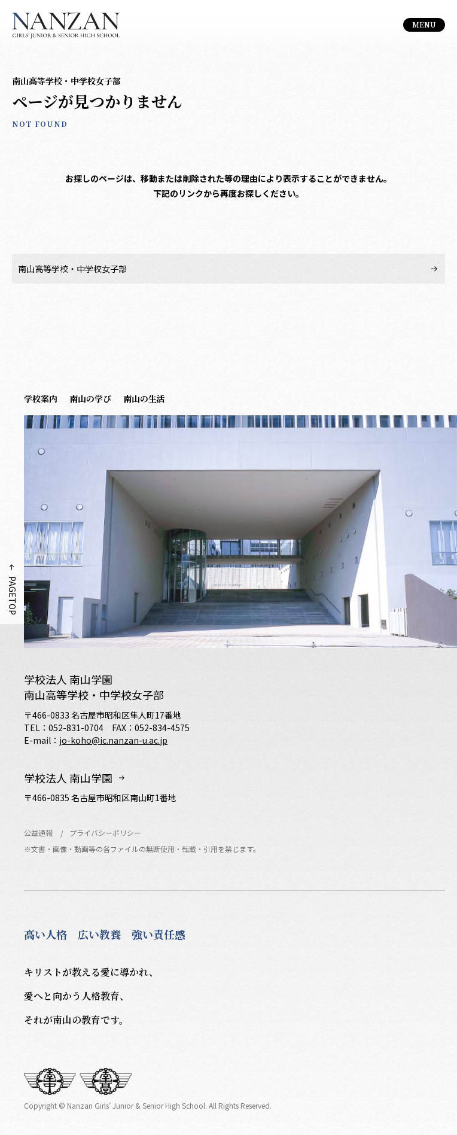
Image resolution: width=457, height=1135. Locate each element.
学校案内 (40, 398)
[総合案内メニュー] (424, 25)
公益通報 (38, 832)
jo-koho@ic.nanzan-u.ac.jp (113, 740)
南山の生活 (144, 398)
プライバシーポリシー (105, 832)
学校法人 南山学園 (68, 778)
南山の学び (90, 398)
